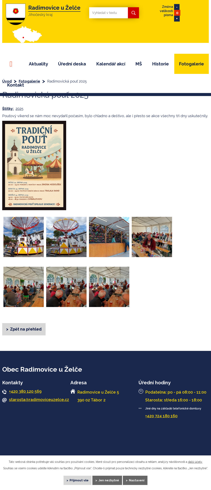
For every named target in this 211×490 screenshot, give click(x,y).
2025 (19, 108)
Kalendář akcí (110, 63)
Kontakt (15, 85)
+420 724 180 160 (161, 416)
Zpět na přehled (26, 329)
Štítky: (8, 108)
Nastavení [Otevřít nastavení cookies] (137, 480)
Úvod (12, 64)
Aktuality (38, 63)
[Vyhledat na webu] (105, 12)
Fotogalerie (191, 63)
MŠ (138, 63)
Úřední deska (72, 63)
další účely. (195, 461)
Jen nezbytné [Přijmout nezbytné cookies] (109, 480)
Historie (160, 63)
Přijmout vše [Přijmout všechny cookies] (79, 480)
